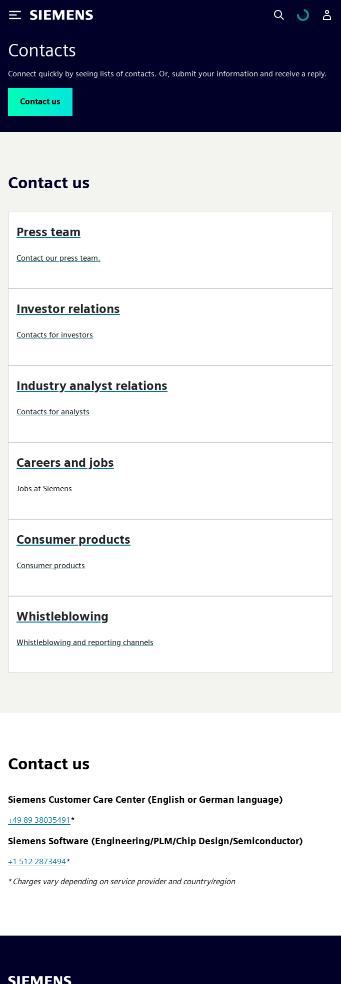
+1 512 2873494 (37, 861)
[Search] (279, 15)
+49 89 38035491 (39, 820)
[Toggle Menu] (15, 15)
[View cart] (303, 15)
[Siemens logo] (61, 15)
